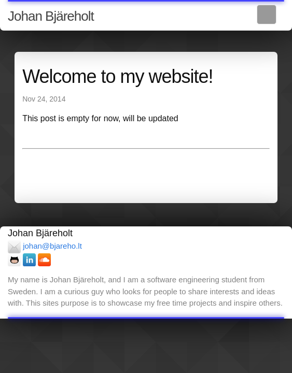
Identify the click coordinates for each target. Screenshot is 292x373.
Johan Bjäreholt (51, 16)
